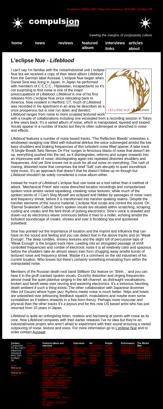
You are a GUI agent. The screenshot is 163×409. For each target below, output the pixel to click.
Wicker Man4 (143, 355)
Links (29, 358)
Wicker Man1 (143, 348)
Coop (92, 350)
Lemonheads (79, 358)
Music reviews (34, 353)
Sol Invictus (79, 350)
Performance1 (128, 345)
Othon (76, 365)
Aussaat (38, 332)
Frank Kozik (95, 353)
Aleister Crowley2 (110, 351)
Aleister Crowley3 (110, 356)
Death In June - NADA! (53, 375)
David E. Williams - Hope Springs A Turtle (54, 371)
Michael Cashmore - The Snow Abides (54, 364)
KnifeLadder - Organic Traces (57, 378)
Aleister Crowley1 (110, 346)
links (110, 48)
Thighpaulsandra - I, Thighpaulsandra (52, 393)
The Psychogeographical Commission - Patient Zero (55, 349)
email (13, 365)
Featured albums (31, 349)
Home (30, 363)
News (40, 43)
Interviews (115, 43)
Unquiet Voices (93, 361)
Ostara (76, 360)
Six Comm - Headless (53, 368)
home (17, 43)
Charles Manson (109, 374)
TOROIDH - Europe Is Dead (56, 380)
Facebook (16, 370)
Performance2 (128, 348)
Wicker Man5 (143, 358)
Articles (136, 43)
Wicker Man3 (143, 353)
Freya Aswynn (112, 370)
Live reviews (33, 355)
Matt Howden (80, 363)
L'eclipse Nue (126, 328)
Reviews (66, 43)
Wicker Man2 (143, 350)
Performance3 (128, 350)
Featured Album (90, 45)
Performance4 (128, 353)
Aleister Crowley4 (110, 361)
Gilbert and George (94, 356)
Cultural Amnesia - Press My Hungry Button (56, 359)
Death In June (80, 348)
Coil (75, 345)
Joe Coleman (95, 345)
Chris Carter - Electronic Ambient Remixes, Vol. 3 (54, 383)
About (29, 360)
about (134, 48)
